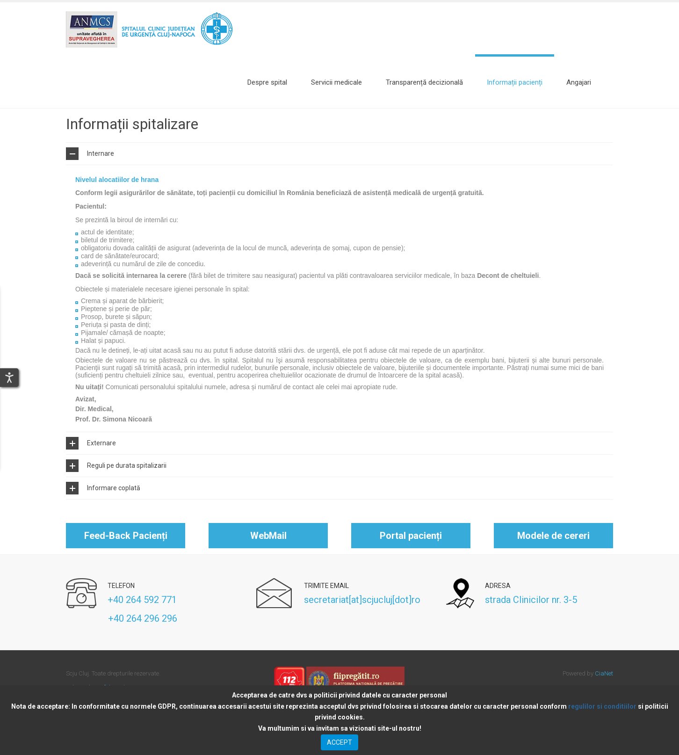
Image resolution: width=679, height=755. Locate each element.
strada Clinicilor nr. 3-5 (531, 616)
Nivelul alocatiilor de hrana (117, 196)
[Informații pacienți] (514, 82)
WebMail (268, 552)
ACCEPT (339, 742)
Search (608, 82)
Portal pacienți (411, 552)
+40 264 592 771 (142, 616)
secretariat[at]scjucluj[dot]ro (362, 616)
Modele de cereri (553, 552)
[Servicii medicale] (336, 82)
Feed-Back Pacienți (125, 552)
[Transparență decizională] (424, 82)
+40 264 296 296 (121, 635)
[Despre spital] (267, 82)
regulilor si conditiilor (602, 706)
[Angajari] (579, 82)
